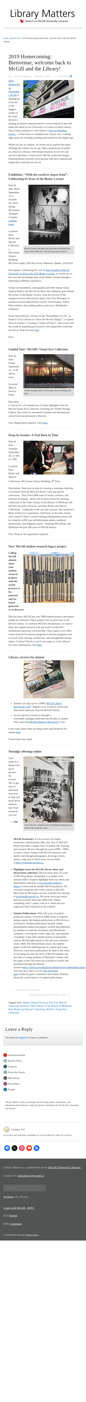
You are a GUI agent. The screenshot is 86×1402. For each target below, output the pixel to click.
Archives (8, 1196)
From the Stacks (16, 1072)
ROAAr (50, 1009)
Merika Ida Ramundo (23, 76)
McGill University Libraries (64, 1167)
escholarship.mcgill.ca (27, 896)
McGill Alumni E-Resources (43, 722)
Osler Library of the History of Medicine (51, 1006)
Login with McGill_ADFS (18, 1208)
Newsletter (13, 1083)
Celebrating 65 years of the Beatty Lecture (47, 994)
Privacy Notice (32, 1235)
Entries (13, 1215)
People (11, 1089)
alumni (25, 1002)
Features (12, 1066)
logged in (23, 1037)
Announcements (16, 1055)
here (37, 330)
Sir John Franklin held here (29, 990)
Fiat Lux (53, 1002)
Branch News (64, 76)
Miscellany (14, 1077)
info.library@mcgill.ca (31, 1175)
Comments (15, 1223)
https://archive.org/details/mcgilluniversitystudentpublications (53, 967)
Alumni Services (39, 1002)
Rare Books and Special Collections (26, 1009)
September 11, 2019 (42, 76)
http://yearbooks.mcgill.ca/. (30, 862)
